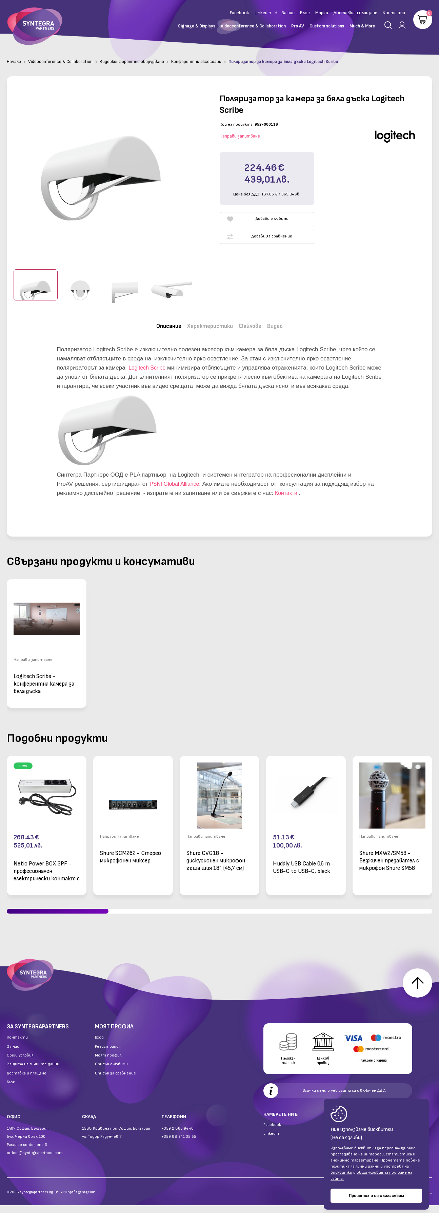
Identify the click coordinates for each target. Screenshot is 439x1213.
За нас (288, 13)
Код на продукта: (237, 124)
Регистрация (108, 1054)
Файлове (254, 324)
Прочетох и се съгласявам (376, 1195)
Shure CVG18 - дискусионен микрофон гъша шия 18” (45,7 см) (215, 856)
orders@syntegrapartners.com (35, 1160)
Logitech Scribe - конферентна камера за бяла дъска (44, 679)
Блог (305, 13)
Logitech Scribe (148, 363)
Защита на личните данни (33, 1072)
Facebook (239, 13)
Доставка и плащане (355, 13)
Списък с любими (111, 1072)
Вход (99, 1045)
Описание (161, 324)
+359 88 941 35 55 (178, 1144)
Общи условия (20, 1063)
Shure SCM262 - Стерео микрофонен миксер (130, 852)
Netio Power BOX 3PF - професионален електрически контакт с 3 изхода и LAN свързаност (47, 866)
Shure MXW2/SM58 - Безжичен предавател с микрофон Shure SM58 (389, 856)
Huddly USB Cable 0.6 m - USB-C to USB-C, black (303, 863)
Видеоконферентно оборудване (132, 61)
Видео (284, 324)
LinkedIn (263, 13)
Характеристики (208, 324)
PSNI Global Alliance (176, 479)
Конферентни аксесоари (196, 61)
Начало (14, 61)
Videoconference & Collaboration (60, 61)
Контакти (394, 13)
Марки (321, 13)
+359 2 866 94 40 (177, 1136)
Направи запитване (240, 136)
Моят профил (108, 1063)
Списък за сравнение (115, 1081)
